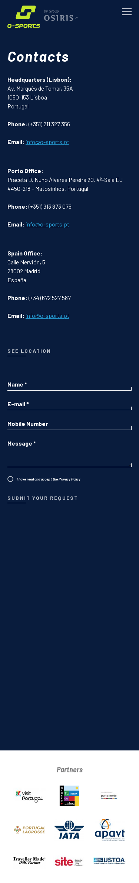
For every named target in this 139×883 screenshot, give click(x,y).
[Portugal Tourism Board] (29, 794)
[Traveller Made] (29, 859)
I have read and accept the (47, 479)
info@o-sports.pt (47, 141)
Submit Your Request (41, 498)
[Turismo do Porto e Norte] (110, 794)
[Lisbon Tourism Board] (69, 794)
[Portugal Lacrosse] (29, 828)
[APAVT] (110, 828)
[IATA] (69, 828)
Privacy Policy (68, 479)
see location (29, 351)
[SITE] (69, 859)
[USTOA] (110, 859)
